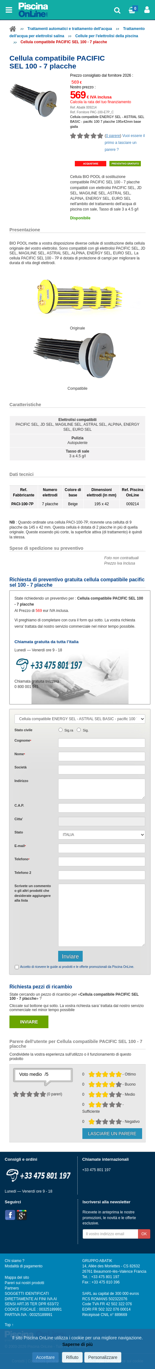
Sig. (86, 730)
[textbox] (101, 808)
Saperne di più (77, 1344)
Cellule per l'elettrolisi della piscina (106, 36)
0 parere (113, 135)
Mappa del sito (17, 1277)
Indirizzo (21, 781)
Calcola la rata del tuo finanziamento (100, 102)
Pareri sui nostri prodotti (24, 1283)
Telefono (22, 859)
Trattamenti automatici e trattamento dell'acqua (69, 29)
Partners (12, 1288)
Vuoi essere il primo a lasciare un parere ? (125, 142)
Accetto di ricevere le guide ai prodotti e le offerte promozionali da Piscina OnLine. (77, 967)
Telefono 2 (22, 872)
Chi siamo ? (15, 1261)
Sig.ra (68, 730)
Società (20, 767)
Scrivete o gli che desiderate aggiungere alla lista (32, 893)
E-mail (20, 846)
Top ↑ (9, 1325)
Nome (19, 754)
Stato (18, 832)
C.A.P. (19, 805)
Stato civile (23, 730)
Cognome (22, 740)
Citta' (18, 819)
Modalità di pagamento (23, 1266)
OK (144, 1234)
